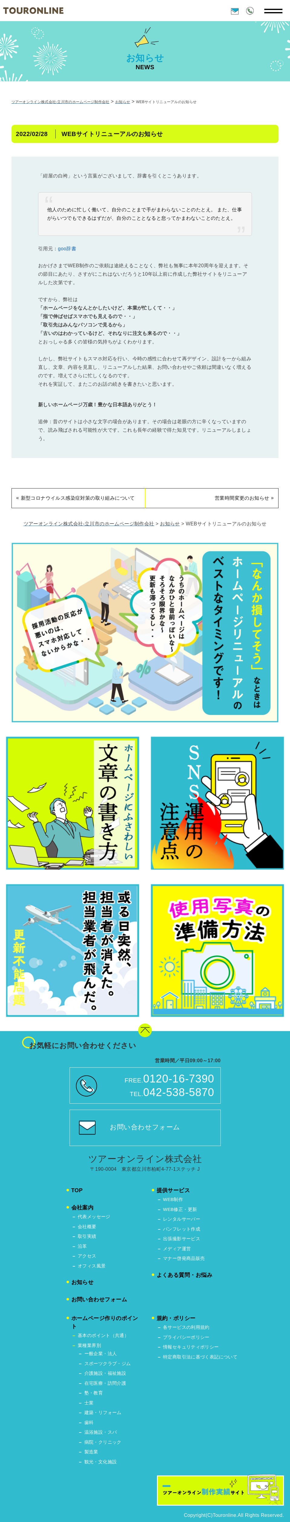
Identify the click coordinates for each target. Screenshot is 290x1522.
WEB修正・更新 (180, 1209)
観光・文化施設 (100, 1461)
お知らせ (82, 1282)
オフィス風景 (92, 1265)
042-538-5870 (178, 1092)
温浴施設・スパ (100, 1432)
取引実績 (87, 1236)
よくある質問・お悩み (185, 1275)
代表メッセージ (94, 1216)
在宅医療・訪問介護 (105, 1383)
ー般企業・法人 (100, 1353)
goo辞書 (67, 249)
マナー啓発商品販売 (184, 1258)
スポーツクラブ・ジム (107, 1363)
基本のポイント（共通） (103, 1335)
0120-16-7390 (178, 1079)
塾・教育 (93, 1392)
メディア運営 (177, 1248)
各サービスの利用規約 (186, 1327)
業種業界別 (89, 1345)
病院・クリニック (103, 1442)
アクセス (87, 1255)
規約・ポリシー (176, 1318)
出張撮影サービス (181, 1238)
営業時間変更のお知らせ (242, 499)
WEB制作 (173, 1199)
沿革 (82, 1246)
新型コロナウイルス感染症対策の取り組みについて (78, 499)
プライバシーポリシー (186, 1337)
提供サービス (173, 1190)
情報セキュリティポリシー (191, 1346)
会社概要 (87, 1226)
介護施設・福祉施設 (105, 1373)
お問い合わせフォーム (145, 1127)
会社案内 (82, 1208)
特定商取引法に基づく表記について (200, 1356)
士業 (89, 1402)
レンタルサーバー (181, 1219)
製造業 (91, 1451)
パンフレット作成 (181, 1229)
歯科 (89, 1422)
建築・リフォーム (103, 1412)
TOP (77, 1190)
